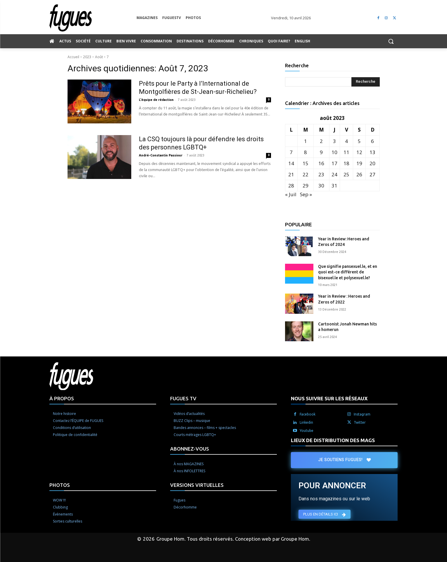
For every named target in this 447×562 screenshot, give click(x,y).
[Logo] (93, 18)
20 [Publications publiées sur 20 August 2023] (372, 163)
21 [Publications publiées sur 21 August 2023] (291, 174)
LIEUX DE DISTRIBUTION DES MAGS (333, 440)
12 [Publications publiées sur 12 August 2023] (359, 152)
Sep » (306, 194)
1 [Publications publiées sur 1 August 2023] (305, 141)
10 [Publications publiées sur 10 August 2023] (334, 152)
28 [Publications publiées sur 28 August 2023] (291, 185)
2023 (87, 56)
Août (99, 56)
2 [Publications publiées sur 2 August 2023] (321, 141)
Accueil (73, 56)
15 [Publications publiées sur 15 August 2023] (305, 163)
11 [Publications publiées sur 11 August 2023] (346, 152)
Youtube (306, 430)
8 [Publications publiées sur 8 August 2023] (305, 152)
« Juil (290, 194)
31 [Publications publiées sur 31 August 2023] (334, 185)
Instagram (362, 414)
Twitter (360, 422)
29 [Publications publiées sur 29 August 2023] (305, 185)
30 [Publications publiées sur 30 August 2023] (321, 185)
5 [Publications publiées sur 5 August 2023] (359, 141)
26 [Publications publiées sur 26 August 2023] (359, 174)
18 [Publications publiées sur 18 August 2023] (346, 163)
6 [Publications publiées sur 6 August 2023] (372, 141)
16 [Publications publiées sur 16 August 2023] (321, 163)
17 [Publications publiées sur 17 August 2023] (334, 163)
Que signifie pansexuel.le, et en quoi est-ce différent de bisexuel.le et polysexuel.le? (347, 272)
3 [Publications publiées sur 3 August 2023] (334, 141)
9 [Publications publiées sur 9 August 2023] (321, 152)
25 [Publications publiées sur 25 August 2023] (346, 174)
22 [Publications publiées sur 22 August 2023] (305, 174)
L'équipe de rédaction (156, 99)
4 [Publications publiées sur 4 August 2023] (346, 141)
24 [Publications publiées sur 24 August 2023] (334, 174)
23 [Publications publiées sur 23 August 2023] (321, 174)
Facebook (307, 414)
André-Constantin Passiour (160, 155)
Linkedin (306, 422)
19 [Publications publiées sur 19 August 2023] (359, 163)
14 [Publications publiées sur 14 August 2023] (291, 163)
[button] (391, 41)
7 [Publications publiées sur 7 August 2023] (291, 152)
